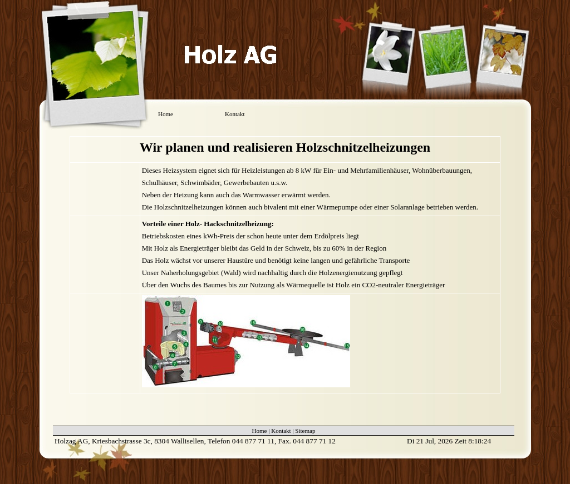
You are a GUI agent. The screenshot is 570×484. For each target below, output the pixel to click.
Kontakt (234, 114)
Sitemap (305, 430)
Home (165, 114)
